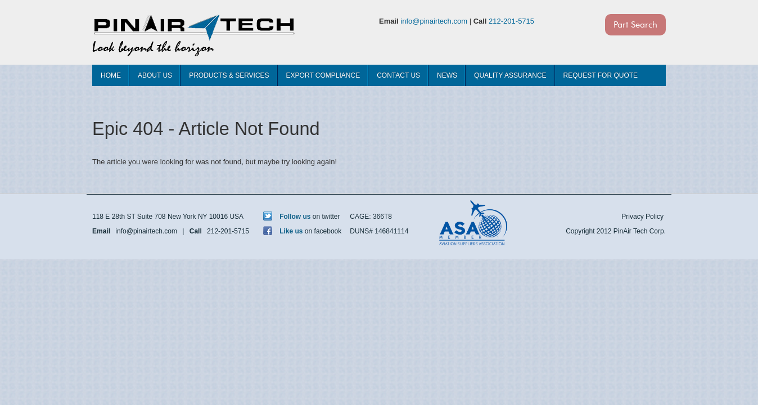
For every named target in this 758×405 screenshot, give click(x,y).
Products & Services (229, 75)
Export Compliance (323, 75)
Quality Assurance (510, 75)
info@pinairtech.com (433, 21)
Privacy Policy (642, 216)
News (447, 75)
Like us (283, 231)
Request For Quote (600, 75)
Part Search (635, 24)
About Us (155, 75)
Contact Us (398, 75)
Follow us (287, 216)
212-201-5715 (511, 21)
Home (111, 75)
